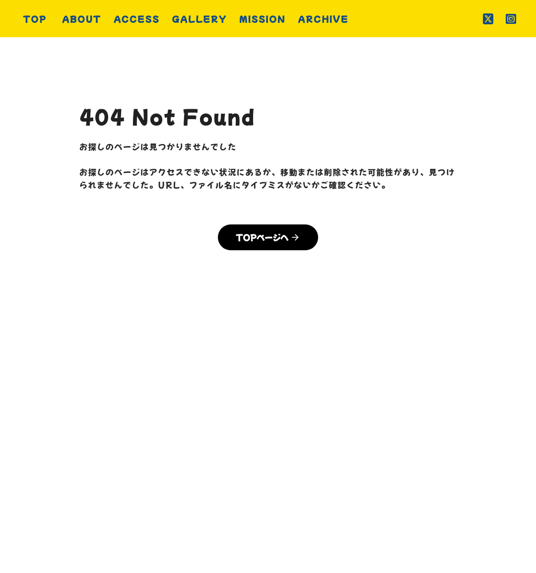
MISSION (346, 482)
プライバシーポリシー (268, 501)
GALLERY (281, 482)
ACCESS (215, 482)
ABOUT (157, 482)
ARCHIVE (410, 482)
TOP (112, 482)
